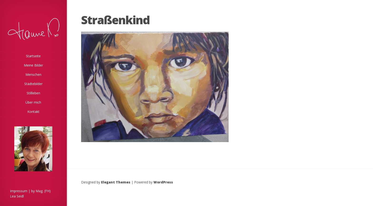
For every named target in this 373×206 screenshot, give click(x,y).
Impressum (18, 191)
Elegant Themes (115, 182)
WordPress (163, 182)
